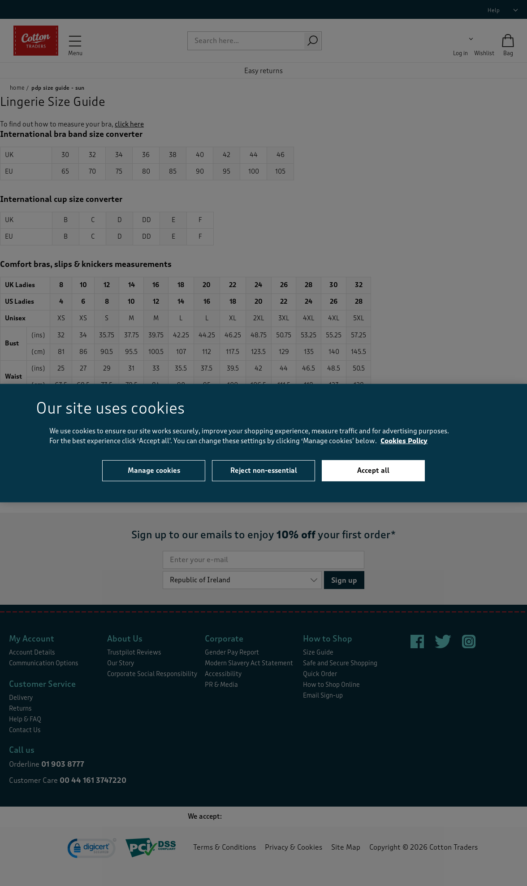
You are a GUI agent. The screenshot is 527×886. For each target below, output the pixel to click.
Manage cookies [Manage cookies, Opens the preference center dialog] (154, 470)
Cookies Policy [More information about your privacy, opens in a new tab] (404, 441)
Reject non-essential (263, 470)
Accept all (373, 470)
